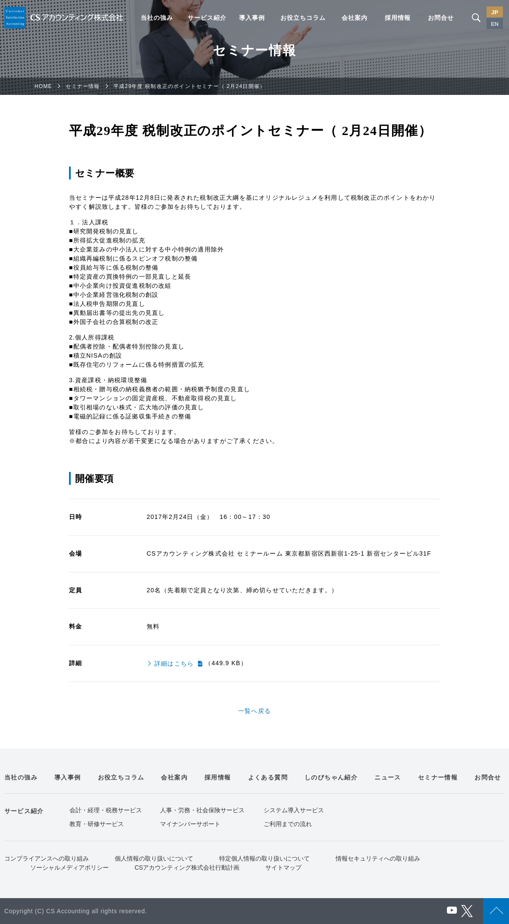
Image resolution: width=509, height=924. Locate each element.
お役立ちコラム (303, 17)
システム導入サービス (294, 810)
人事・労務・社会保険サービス (202, 810)
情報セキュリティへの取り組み (378, 858)
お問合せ (441, 17)
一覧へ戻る (254, 711)
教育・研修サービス (96, 823)
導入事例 (252, 17)
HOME (43, 86)
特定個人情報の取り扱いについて (264, 858)
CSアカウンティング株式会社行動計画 (187, 867)
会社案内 (355, 17)
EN (495, 24)
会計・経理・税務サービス (105, 810)
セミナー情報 (83, 86)
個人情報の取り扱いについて (154, 858)
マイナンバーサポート (190, 823)
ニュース (387, 777)
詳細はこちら (174, 663)
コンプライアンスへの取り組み (46, 858)
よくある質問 (268, 777)
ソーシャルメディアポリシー (69, 867)
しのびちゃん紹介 (331, 777)
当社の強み (157, 17)
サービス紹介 (207, 17)
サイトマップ (283, 867)
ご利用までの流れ (288, 823)
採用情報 (398, 17)
